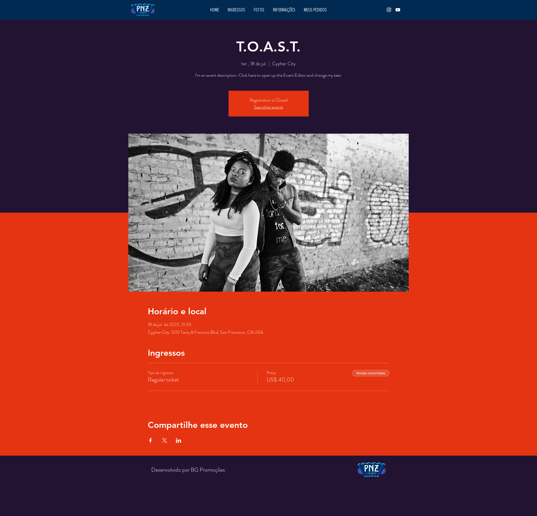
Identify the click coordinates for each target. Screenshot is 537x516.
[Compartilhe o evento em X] (164, 440)
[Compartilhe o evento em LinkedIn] (178, 440)
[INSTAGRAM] (389, 10)
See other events (268, 107)
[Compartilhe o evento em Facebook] (150, 440)
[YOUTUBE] (398, 10)
